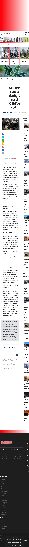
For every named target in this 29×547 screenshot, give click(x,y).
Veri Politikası (4, 458)
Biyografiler (3, 524)
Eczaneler (3, 505)
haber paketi (3, 542)
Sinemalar (3, 510)
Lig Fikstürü (3, 507)
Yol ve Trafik (4, 502)
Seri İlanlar (3, 512)
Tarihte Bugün (4, 509)
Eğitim (2, 486)
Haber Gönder (17, 458)
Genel (2, 481)
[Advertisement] (14, 15)
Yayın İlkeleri (4, 456)
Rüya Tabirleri (4, 526)
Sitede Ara (3, 521)
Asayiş (2, 484)
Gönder (17, 354)
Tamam (20, 545)
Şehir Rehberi (4, 514)
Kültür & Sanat (10, 44)
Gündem (3, 483)
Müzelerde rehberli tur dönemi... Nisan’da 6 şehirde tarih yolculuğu (26, 227)
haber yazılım (3, 543)
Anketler (3, 523)
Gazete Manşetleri (5, 516)
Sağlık (2, 495)
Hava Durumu (4, 500)
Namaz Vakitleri (4, 504)
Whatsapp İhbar (17, 456)
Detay (14, 545)
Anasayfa (14, 33)
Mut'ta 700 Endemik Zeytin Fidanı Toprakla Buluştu (26, 181)
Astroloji (3, 528)
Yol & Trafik (3, 493)
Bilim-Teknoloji (4, 491)
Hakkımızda (3, 454)
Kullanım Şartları (17, 454)
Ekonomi (3, 490)
